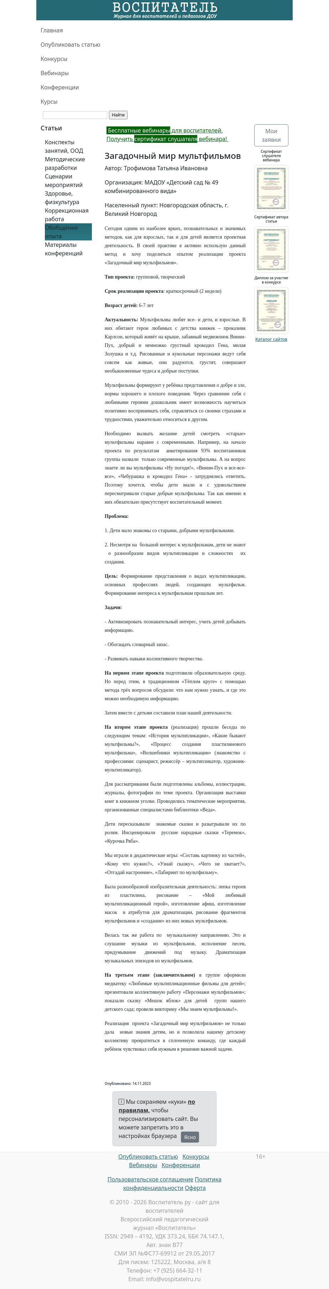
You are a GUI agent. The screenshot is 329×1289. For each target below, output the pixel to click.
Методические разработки (65, 163)
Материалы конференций (64, 249)
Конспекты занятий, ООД (64, 146)
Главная (52, 30)
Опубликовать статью (70, 44)
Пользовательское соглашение (150, 1179)
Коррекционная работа (67, 215)
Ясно (190, 1137)
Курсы (49, 101)
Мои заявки (271, 135)
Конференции (60, 87)
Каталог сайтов (271, 339)
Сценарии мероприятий (64, 180)
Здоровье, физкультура (62, 197)
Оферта (195, 1188)
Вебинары (55, 73)
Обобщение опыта (61, 232)
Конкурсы (54, 59)
